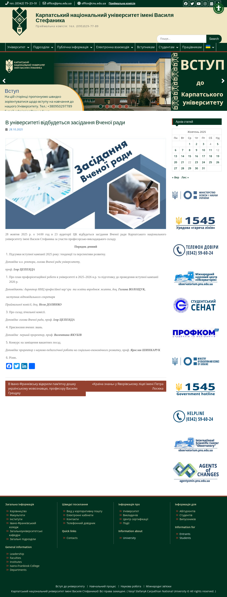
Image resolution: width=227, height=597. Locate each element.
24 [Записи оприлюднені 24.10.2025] (203, 162)
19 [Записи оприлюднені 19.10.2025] (217, 156)
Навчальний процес (102, 586)
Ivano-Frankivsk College (24, 566)
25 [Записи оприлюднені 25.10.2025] (210, 162)
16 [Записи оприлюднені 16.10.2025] (196, 156)
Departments (18, 570)
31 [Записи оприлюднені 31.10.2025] (203, 168)
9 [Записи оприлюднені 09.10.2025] (196, 150)
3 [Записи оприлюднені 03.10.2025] (203, 144)
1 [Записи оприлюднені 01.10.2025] (189, 144)
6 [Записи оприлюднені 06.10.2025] (175, 150)
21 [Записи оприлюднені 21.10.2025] (182, 162)
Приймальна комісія (122, 3)
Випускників (188, 519)
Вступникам (146, 47)
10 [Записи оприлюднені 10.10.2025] (203, 150)
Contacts (72, 538)
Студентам (166, 47)
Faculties (15, 558)
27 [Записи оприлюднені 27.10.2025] (175, 168)
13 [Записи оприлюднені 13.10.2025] (175, 156)
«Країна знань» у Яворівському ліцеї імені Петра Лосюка (127, 386)
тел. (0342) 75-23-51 (23, 3)
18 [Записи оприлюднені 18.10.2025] (210, 156)
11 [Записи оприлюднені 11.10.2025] (210, 150)
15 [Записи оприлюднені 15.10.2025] (189, 156)
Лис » (185, 177)
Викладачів (130, 515)
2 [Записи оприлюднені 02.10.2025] (196, 144)
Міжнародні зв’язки (158, 586)
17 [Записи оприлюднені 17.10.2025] (203, 156)
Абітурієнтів (187, 511)
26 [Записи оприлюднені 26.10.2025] (217, 162)
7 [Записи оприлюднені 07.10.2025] (182, 150)
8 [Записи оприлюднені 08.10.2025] (189, 150)
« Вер (175, 177)
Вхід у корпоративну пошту (84, 511)
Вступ (12, 90)
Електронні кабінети (80, 515)
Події (126, 523)
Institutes (16, 562)
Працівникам (192, 47)
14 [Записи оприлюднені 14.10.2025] (182, 156)
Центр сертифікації (135, 519)
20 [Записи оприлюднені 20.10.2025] (175, 162)
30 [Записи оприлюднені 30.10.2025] (196, 168)
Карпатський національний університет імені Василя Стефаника (105, 18)
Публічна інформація (72, 47)
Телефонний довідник (81, 523)
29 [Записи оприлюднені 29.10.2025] (189, 168)
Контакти (73, 519)
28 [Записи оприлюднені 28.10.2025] (182, 168)
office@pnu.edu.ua (59, 3)
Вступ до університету (70, 586)
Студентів (186, 515)
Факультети (17, 515)
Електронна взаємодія (112, 47)
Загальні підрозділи (23, 539)
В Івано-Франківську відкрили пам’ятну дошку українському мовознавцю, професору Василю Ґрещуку (42, 388)
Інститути (16, 519)
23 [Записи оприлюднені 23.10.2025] (196, 162)
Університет (16, 47)
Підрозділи (41, 47)
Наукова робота (131, 586)
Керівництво (18, 511)
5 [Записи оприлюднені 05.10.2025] (217, 144)
